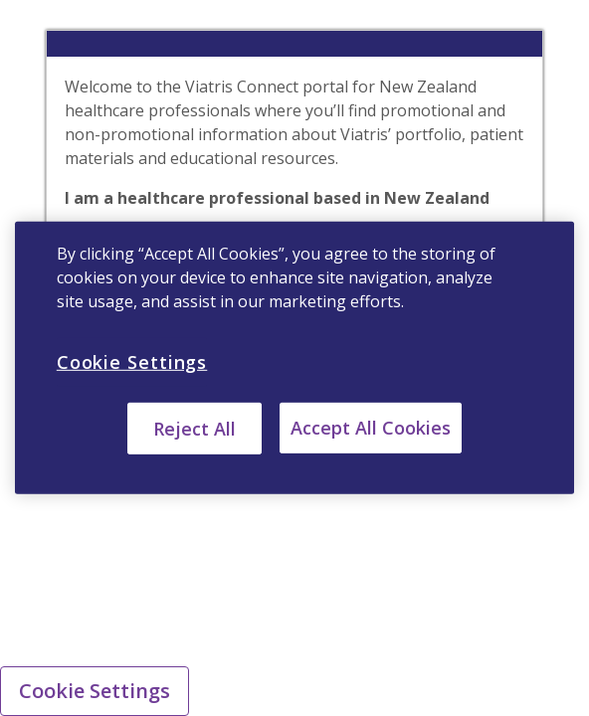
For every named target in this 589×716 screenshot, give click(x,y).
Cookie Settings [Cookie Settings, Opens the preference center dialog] (132, 362)
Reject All (194, 429)
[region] (294, 358)
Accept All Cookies (371, 428)
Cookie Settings (94, 690)
